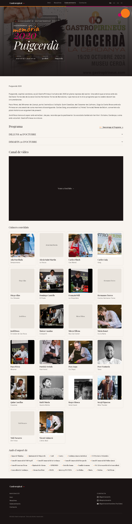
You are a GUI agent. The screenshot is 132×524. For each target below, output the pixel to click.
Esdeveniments (70, 3)
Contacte (82, 3)
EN (118, 3)
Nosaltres (57, 3)
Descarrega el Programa (111, 127)
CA (110, 3)
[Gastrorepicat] (17, 3)
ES (114, 3)
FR (121, 3)
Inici (49, 3)
